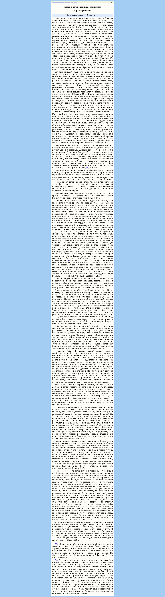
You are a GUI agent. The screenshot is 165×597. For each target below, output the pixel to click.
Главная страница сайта (58, 2)
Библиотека (67, 2)
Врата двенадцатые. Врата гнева (82, 15)
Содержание (74, 2)
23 (87, 167)
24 (68, 260)
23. (56, 544)
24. (56, 560)
